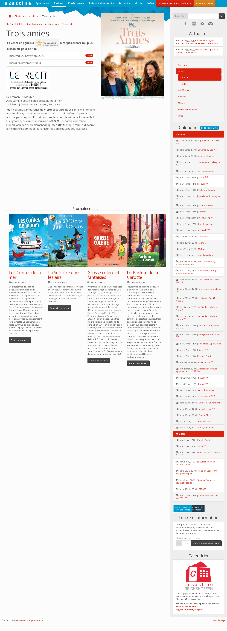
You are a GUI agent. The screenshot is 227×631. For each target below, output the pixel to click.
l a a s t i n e (16, 3)
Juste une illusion (206, 190)
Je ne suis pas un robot (188, 538)
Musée (138, 3)
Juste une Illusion (206, 156)
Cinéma (58, 3)
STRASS (202, 489)
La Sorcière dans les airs (64, 275)
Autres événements (101, 3)
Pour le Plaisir (205, 356)
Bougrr (201, 377)
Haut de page (218, 620)
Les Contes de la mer (25, 275)
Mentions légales (27, 620)
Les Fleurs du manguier (209, 196)
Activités (124, 3)
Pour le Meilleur (205, 205)
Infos (150, 3)
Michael (202, 211)
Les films (33, 16)
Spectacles (42, 3)
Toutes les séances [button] (20, 340)
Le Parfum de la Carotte (142, 275)
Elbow (66, 24)
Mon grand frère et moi (210, 288)
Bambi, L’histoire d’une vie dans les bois (32, 24)
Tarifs (183, 83)
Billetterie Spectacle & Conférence (175, 3)
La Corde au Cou (205, 149)
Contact (40, 620)
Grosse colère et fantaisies (103, 275)
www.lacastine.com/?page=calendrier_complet (189, 608)
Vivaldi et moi (204, 362)
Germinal (203, 236)
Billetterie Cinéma (204, 3)
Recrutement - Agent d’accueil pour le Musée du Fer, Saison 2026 (197, 42)
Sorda (201, 350)
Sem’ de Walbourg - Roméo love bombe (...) (196, 263)
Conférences (76, 3)
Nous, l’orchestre (206, 390)
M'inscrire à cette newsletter (206, 543)
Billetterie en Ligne (209, 128)
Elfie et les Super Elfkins (209, 343)
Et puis (201, 177)
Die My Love (204, 217)
